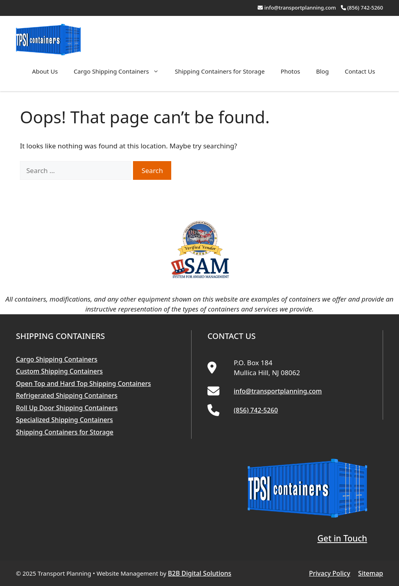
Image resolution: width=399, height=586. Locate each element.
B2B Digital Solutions (199, 573)
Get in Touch (342, 538)
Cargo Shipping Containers (120, 71)
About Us (45, 71)
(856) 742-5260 (365, 7)
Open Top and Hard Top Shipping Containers (83, 383)
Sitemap (370, 573)
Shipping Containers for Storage (220, 71)
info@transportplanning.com (300, 7)
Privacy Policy (329, 573)
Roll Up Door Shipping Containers (67, 407)
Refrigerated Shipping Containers (66, 395)
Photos (290, 71)
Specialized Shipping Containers (64, 419)
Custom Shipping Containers (59, 371)
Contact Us (360, 71)
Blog (322, 71)
